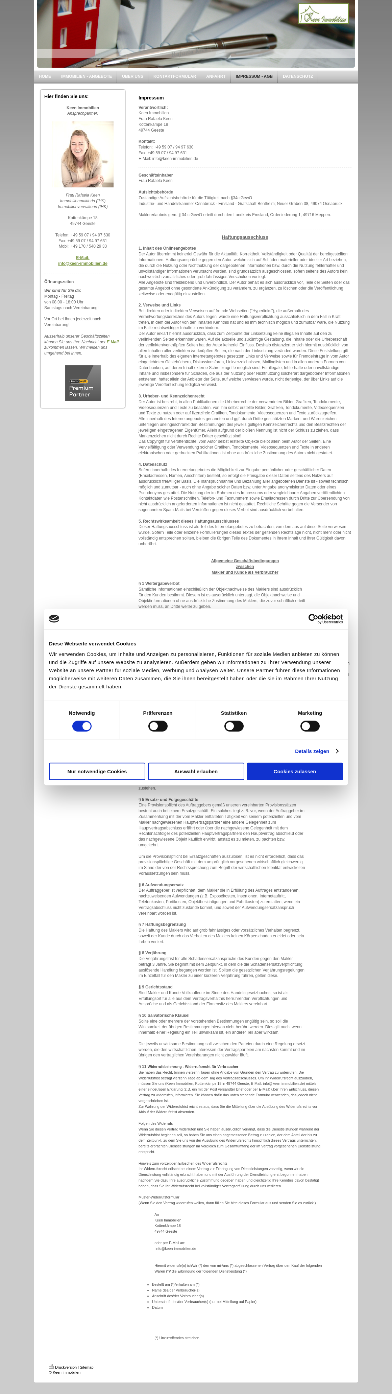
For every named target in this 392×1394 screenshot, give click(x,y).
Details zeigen (312, 751)
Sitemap (86, 1367)
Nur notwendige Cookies (97, 771)
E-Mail (113, 342)
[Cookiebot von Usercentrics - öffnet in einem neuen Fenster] (313, 619)
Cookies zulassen (295, 771)
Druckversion (63, 1367)
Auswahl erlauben (196, 771)
